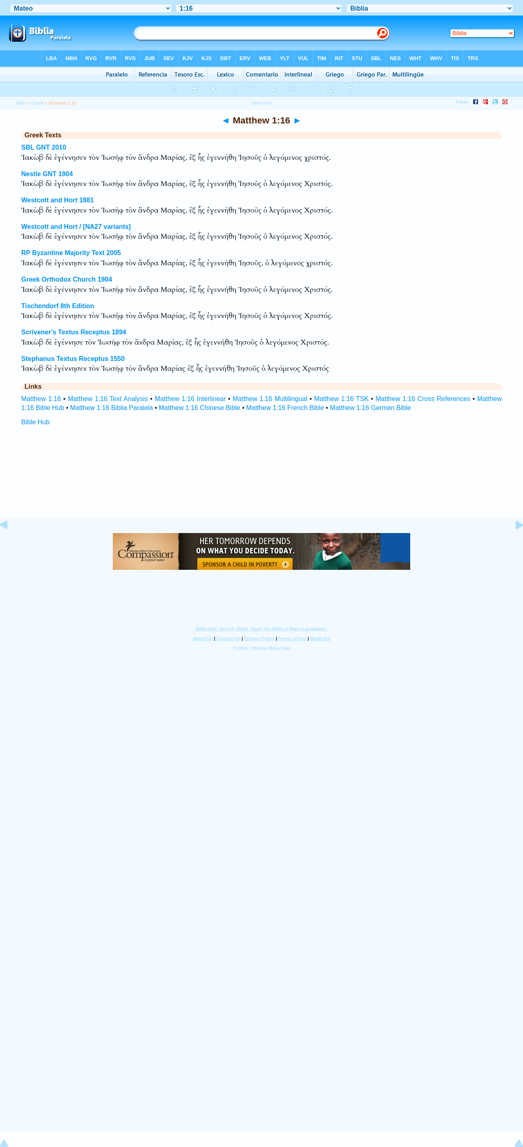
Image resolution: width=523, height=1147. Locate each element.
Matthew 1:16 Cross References (422, 398)
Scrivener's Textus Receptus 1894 (73, 332)
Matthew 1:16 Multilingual (269, 398)
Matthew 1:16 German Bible (370, 407)
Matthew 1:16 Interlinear (190, 398)
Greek (37, 103)
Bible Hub (35, 422)
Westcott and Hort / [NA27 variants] (76, 226)
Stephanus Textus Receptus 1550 (73, 358)
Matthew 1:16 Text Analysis (108, 398)
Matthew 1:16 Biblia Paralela (111, 407)
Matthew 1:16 (41, 398)
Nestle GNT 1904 (47, 173)
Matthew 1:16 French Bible (285, 407)
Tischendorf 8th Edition (57, 305)
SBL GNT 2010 (43, 147)
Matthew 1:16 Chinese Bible (199, 407)
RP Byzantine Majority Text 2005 (71, 252)
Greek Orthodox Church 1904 (66, 279)
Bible (21, 103)
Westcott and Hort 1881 (57, 200)
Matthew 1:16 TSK (341, 398)
